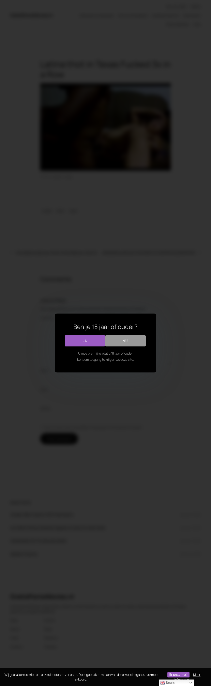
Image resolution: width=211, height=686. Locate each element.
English (168, 682)
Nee (125, 341)
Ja (85, 341)
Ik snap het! (178, 674)
